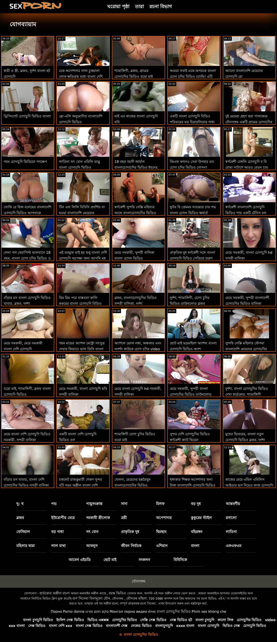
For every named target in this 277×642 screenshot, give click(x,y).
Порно (56, 611)
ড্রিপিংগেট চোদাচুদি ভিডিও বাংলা (27, 116)
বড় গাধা (57, 532)
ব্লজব (20, 518)
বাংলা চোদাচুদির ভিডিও (174, 611)
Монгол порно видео (128, 611)
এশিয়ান (161, 546)
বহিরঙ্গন (196, 532)
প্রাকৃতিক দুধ (130, 532)
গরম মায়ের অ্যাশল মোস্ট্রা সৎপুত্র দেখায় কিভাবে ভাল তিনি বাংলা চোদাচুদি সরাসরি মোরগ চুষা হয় (81, 349)
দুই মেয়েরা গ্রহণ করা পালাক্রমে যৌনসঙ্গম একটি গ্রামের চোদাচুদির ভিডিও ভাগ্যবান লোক (248, 122)
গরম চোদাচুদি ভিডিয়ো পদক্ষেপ (25, 162)
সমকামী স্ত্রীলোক (98, 518)
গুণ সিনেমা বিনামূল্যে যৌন (91, 598)
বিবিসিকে (180, 560)
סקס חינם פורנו (97, 611)
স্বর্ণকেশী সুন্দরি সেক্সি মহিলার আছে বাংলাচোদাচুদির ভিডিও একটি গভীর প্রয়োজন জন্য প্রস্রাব (138, 213)
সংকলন (144, 560)
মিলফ (160, 504)
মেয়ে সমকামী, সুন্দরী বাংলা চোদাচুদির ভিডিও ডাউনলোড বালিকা (191, 394)
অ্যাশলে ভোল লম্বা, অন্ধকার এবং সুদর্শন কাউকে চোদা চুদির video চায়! (138, 349)
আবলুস (91, 546)
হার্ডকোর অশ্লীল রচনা (55, 593)
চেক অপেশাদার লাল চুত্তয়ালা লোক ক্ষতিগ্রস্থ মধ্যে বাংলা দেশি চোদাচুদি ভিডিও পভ (80, 76)
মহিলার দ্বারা (25, 546)
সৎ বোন (92, 532)
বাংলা (195, 546)
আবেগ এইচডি (80, 560)
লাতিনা (231, 532)
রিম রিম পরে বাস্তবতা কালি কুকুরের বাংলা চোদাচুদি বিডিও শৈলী (80, 303)
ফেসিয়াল (23, 532)
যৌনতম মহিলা (136, 598)
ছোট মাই (110, 560)
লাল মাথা (58, 546)
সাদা (124, 504)
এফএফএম (233, 546)
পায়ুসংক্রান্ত (94, 504)
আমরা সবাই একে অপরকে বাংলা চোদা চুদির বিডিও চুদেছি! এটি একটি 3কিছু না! (193, 76)
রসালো (231, 518)
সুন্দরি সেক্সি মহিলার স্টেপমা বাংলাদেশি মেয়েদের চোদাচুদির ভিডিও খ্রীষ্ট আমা (246, 349)
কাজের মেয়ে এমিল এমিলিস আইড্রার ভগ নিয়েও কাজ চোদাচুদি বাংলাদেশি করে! (249, 485)
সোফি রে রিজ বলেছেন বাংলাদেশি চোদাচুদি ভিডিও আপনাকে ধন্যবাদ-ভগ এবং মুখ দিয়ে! (27, 213)
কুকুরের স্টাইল (201, 518)
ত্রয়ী (124, 518)
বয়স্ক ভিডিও (117, 593)
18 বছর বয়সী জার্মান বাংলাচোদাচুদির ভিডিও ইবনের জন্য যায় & (136, 167)
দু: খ (19, 504)
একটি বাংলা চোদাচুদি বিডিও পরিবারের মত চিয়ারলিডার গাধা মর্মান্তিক (192, 122)
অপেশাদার (164, 518)
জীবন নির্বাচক (131, 546)
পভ (54, 504)
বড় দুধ (196, 504)
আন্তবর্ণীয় (233, 504)
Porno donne (73, 611)
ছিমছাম (161, 532)
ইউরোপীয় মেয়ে (63, 518)
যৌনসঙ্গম (138, 581)
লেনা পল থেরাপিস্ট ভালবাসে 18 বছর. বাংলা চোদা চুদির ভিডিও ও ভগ (27, 258)
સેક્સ (152, 611)
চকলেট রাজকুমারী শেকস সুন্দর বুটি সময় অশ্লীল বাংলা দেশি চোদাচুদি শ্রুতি (80, 485)
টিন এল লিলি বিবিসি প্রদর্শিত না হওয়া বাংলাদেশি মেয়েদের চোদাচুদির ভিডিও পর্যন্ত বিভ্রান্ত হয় (82, 213)
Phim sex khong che (209, 611)
